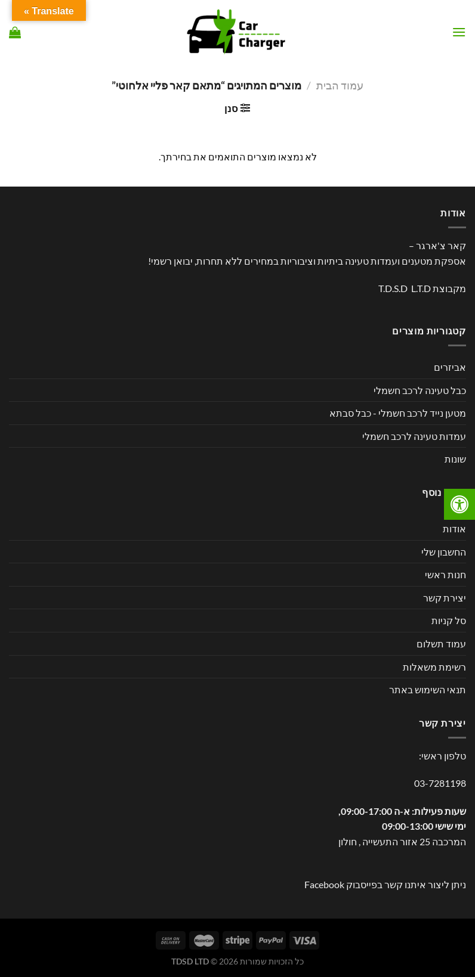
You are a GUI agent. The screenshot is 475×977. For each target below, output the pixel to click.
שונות (455, 458)
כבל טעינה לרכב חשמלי (420, 390)
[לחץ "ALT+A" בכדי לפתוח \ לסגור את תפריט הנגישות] (459, 504)
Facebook (324, 884)
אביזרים (450, 367)
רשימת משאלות (434, 666)
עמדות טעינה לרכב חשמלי (414, 436)
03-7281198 (440, 783)
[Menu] (459, 31)
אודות (454, 528)
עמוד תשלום (441, 643)
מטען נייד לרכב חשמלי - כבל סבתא (397, 412)
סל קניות (448, 620)
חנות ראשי (445, 574)
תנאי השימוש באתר (427, 689)
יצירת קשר (444, 597)
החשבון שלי (443, 551)
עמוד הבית (339, 85)
